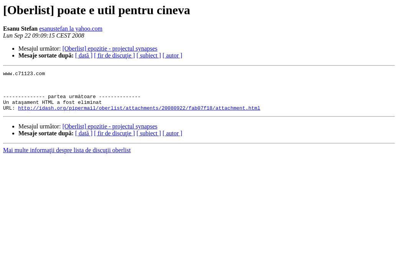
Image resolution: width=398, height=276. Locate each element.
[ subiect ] (149, 55)
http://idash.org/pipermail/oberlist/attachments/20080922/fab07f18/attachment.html (139, 115)
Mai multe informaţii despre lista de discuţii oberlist (67, 158)
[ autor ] (173, 55)
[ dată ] (83, 55)
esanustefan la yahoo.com (70, 28)
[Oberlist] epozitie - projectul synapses (110, 48)
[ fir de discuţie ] (114, 55)
